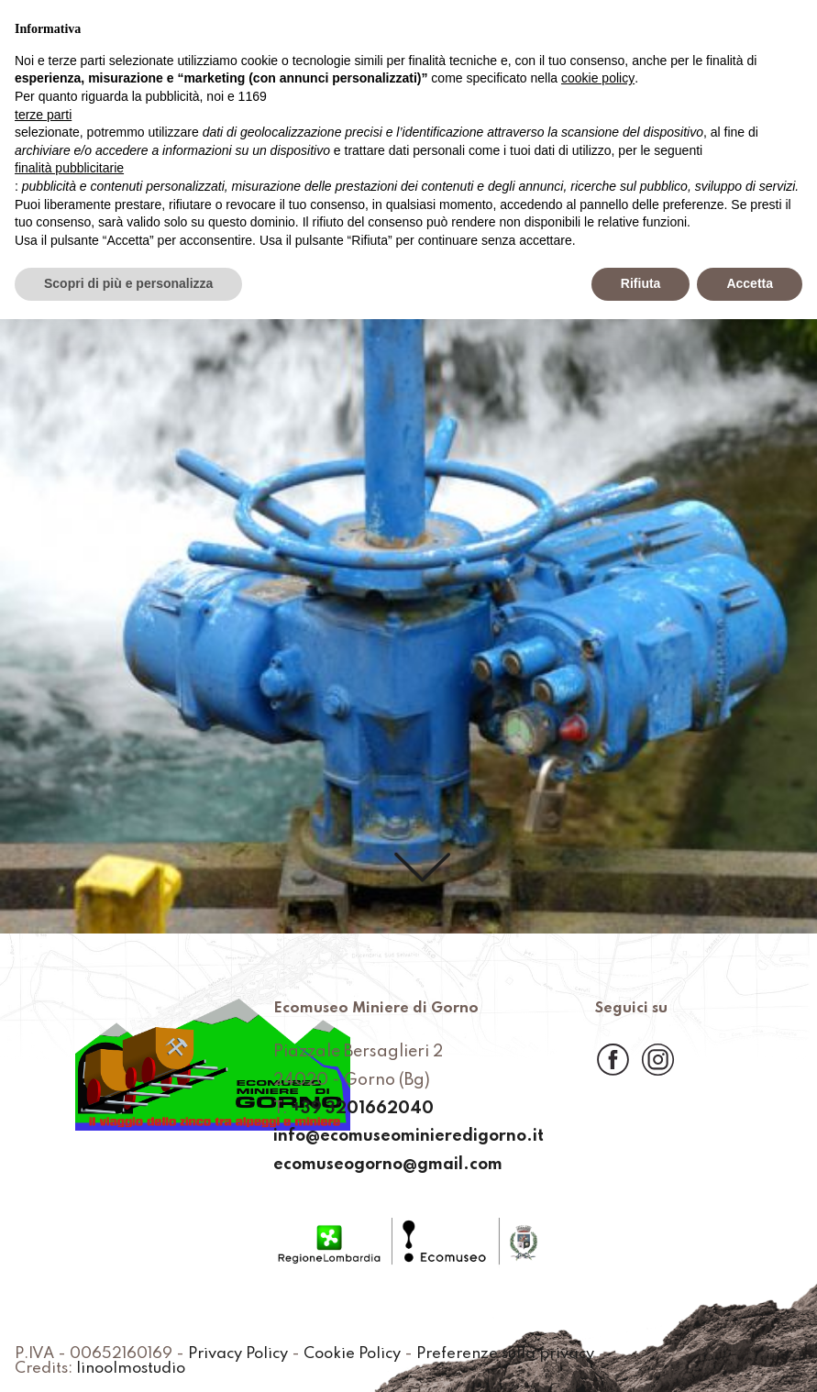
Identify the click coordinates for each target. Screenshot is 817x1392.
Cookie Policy (352, 1354)
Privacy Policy (238, 1354)
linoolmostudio (130, 1369)
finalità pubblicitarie (69, 167)
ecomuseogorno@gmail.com (387, 1164)
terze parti (43, 114)
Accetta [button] (749, 283)
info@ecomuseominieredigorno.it (408, 1136)
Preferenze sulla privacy (505, 1354)
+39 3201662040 (363, 1108)
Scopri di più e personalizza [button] (128, 283)
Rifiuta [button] (641, 283)
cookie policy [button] (598, 78)
